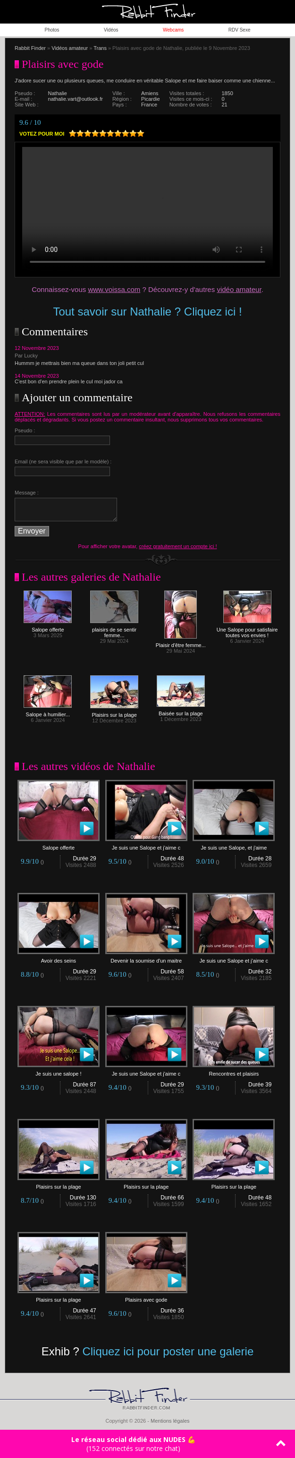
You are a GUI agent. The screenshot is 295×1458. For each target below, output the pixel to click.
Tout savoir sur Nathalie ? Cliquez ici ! (147, 311)
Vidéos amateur (69, 48)
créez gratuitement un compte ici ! (178, 546)
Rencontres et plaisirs (234, 1071)
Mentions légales (170, 1421)
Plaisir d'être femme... (181, 643)
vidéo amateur (239, 289)
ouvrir (283, 12)
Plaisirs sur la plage (114, 712)
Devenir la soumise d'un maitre (146, 958)
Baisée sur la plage (181, 711)
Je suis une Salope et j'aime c (146, 845)
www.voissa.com (114, 289)
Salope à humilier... (48, 712)
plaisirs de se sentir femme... (114, 630)
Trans (100, 48)
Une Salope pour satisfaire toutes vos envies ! (247, 630)
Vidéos (111, 29)
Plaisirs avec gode (146, 1297)
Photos (51, 29)
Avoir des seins (58, 958)
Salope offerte (48, 627)
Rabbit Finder (30, 48)
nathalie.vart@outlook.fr (75, 99)
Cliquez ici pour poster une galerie (167, 1351)
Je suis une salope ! (58, 1071)
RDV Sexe (239, 29)
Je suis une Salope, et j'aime (234, 845)
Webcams (173, 29)
